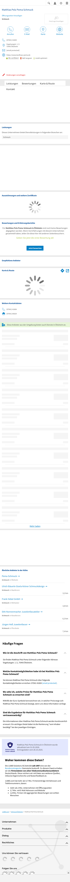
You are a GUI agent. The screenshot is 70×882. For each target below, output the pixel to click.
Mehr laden (35, 526)
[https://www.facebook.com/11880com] (5, 874)
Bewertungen (29, 83)
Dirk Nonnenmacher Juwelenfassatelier (21, 611)
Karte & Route (47, 83)
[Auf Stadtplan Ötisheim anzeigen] (67, 270)
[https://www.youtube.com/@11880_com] (32, 874)
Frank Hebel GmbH (11, 599)
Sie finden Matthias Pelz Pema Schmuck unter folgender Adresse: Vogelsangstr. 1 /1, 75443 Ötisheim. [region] (30, 661)
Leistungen (12, 83)
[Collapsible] (65, 653)
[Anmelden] (55, 3)
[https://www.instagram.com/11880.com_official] (11, 874)
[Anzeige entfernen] (68, 873)
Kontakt (10, 89)
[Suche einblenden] (49, 3)
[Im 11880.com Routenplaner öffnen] (62, 270)
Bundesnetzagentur (13, 768)
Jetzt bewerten (35, 248)
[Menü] (67, 3)
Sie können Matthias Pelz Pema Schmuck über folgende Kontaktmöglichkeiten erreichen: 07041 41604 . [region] (30, 681)
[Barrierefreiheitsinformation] (61, 3)
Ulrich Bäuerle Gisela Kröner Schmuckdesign (23, 586)
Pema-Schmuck (9, 576)
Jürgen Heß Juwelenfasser (14, 624)
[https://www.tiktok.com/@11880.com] (18, 874)
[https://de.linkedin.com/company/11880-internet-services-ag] (25, 874)
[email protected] (49, 683)
